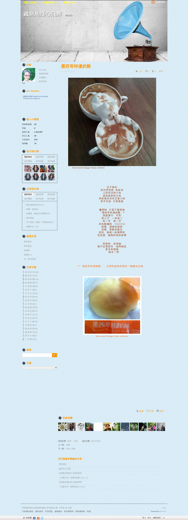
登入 (144, 518)
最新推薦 (51, 157)
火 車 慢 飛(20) (31, 286)
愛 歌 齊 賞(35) (31, 328)
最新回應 (39, 157)
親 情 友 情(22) (31, 300)
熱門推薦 (51, 161)
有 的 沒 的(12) (31, 318)
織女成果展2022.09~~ (35, 205)
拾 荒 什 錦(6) (31, 290)
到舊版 (69, 15)
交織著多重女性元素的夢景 (70, 482)
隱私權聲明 (80, 511)
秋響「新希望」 (33, 209)
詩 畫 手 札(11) (31, 314)
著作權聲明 (69, 511)
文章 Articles (30, 2)
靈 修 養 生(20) (31, 332)
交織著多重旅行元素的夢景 (70, 473)
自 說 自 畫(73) (31, 311)
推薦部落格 (43, 74)
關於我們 (39, 511)
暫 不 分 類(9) (31, 336)
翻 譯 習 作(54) (31, 275)
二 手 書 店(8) (31, 339)
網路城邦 (157, 518)
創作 (70, 441)
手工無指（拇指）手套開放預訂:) (40, 222)
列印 (161, 411)
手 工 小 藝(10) (31, 321)
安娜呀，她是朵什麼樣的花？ (38, 213)
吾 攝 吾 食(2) (31, 325)
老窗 (68, 445)
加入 (149, 518)
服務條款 (58, 511)
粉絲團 (29, 518)
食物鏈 (27, 250)
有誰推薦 (68, 418)
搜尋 (54, 355)
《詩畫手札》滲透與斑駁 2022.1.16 (73, 478)
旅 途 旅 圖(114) (32, 279)
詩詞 (76, 441)
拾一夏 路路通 (30, 259)
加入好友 (43, 70)
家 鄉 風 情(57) (31, 283)
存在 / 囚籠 (70, 449)
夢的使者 (28, 246)
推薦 (141, 411)
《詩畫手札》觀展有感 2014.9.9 (72, 487)
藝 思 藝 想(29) (31, 307)
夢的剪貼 (63, 464)
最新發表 (28, 157)
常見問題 (49, 511)
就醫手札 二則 (32, 226)
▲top (164, 508)
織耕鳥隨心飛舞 (43, 14)
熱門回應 (39, 161)
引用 (151, 411)
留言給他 (43, 81)
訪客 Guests (69, 2)
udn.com (163, 511)
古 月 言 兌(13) (31, 293)
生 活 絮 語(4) (31, 304)
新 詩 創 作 (96, 441)
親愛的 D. (28, 255)
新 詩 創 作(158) (32, 272)
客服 (89, 511)
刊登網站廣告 (27, 511)
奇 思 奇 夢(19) (31, 297)
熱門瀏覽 (28, 161)
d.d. (23, 83)
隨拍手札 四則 (65, 469)
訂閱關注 (43, 77)
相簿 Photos (50, 2)
